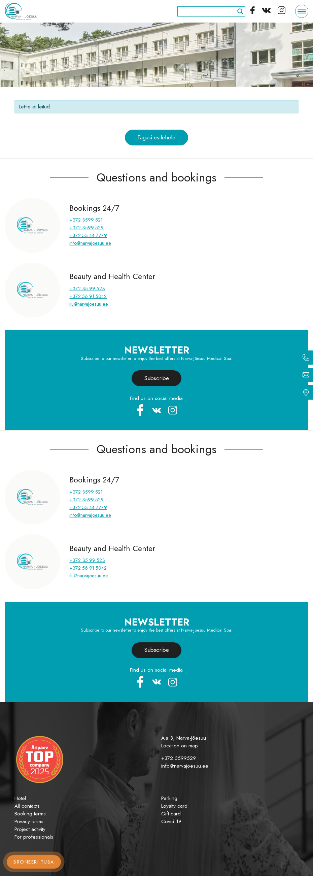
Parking (169, 798)
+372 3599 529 (86, 227)
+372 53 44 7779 (88, 235)
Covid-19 (171, 821)
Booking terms (30, 813)
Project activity (29, 829)
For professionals (33, 837)
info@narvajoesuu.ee (90, 243)
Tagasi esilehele (156, 137)
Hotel (20, 798)
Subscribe (156, 378)
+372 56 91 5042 (88, 296)
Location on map (179, 745)
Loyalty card (174, 806)
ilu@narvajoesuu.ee (88, 304)
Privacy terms (28, 821)
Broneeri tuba (33, 861)
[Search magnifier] (240, 11)
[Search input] (208, 11)
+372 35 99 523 (87, 288)
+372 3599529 (178, 758)
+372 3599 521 (86, 219)
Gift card (171, 813)
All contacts (27, 806)
